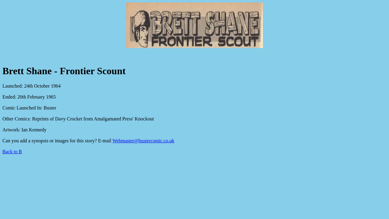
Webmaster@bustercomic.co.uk (143, 140)
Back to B (12, 151)
